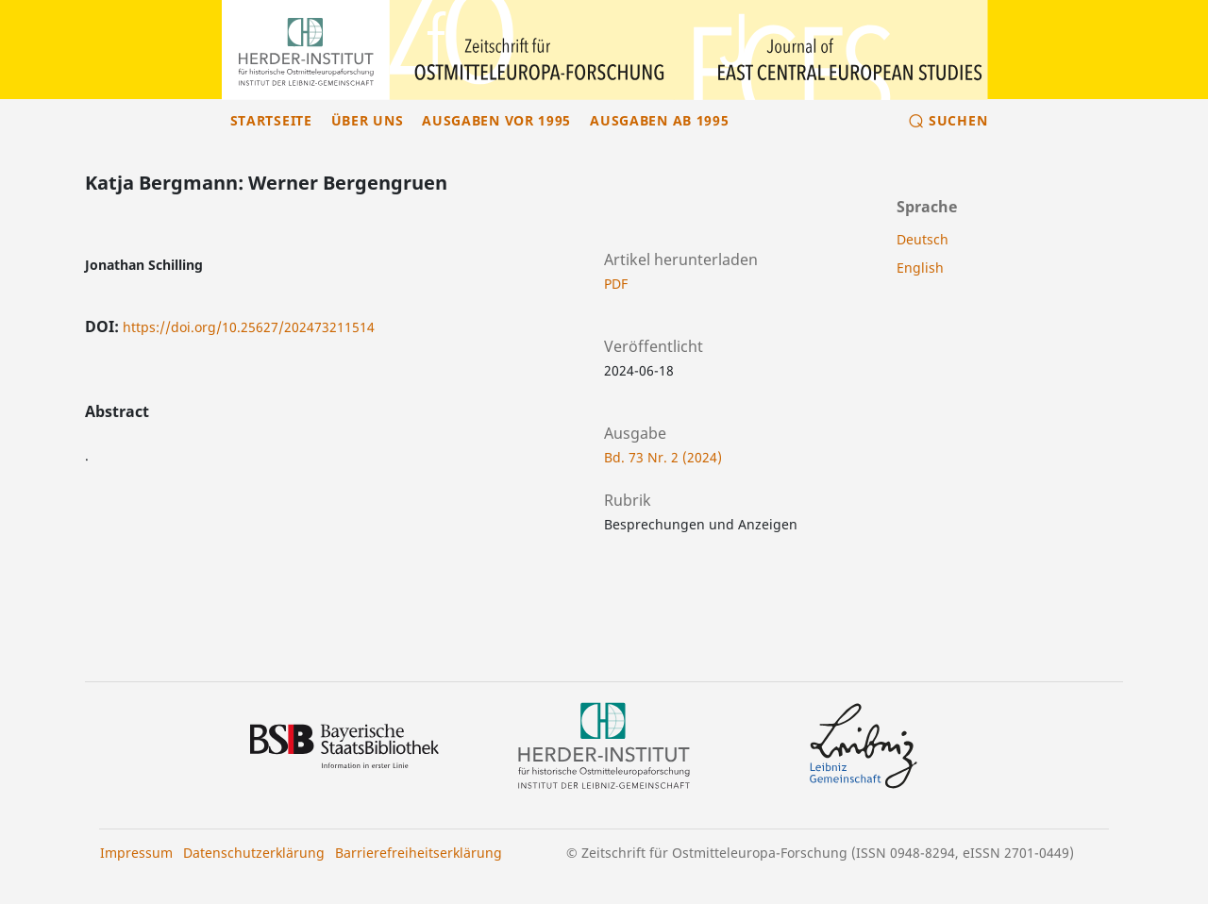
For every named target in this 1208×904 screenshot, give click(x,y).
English (920, 267)
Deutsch (922, 239)
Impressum (136, 853)
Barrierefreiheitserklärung (418, 853)
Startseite (271, 120)
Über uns (367, 120)
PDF (616, 284)
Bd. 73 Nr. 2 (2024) (663, 457)
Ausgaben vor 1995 (496, 120)
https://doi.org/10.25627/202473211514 (249, 327)
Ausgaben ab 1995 (659, 120)
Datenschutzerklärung (254, 853)
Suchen (958, 120)
